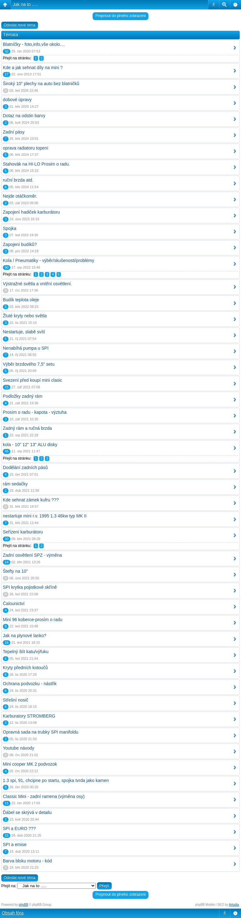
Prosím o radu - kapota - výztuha (35, 412)
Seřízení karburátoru (23, 531)
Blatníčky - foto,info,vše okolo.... (34, 44)
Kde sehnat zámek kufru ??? (31, 499)
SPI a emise (14, 844)
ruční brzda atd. (18, 180)
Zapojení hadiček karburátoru (31, 212)
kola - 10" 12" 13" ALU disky (30, 444)
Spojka (9, 228)
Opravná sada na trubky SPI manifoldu (40, 732)
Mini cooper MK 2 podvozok (30, 764)
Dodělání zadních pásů (25, 467)
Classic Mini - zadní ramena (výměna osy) (44, 796)
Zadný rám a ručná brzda (27, 428)
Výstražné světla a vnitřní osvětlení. (37, 283)
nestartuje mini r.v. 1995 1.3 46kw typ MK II (45, 515)
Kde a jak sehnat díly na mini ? (33, 67)
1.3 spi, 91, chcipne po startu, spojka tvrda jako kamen (56, 780)
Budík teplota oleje (21, 299)
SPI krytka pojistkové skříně (30, 587)
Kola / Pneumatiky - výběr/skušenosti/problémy (48, 260)
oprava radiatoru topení (25, 147)
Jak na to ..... (25, 4)
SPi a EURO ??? (19, 828)
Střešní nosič (15, 699)
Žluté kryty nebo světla (25, 315)
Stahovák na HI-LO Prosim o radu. (36, 164)
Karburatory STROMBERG (29, 716)
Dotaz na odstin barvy (24, 115)
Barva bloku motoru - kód (27, 860)
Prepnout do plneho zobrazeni (120, 16)
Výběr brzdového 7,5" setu (29, 364)
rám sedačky (15, 483)
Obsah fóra (13, 912)
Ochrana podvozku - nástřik (29, 683)
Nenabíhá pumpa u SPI (26, 348)
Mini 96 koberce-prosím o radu (32, 619)
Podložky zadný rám (22, 396)
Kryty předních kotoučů (25, 667)
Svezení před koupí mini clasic (32, 380)
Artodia (234, 904)
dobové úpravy (17, 99)
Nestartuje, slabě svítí (24, 331)
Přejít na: (8, 886)
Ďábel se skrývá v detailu (27, 812)
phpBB (23, 904)
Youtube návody (18, 748)
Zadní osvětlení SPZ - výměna (32, 555)
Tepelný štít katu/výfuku (26, 651)
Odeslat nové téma (19, 25)
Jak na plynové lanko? (24, 635)
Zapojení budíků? (20, 244)
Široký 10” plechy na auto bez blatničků (41, 83)
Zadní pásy (13, 131)
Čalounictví (13, 603)
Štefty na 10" (15, 571)
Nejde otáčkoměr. (20, 196)
